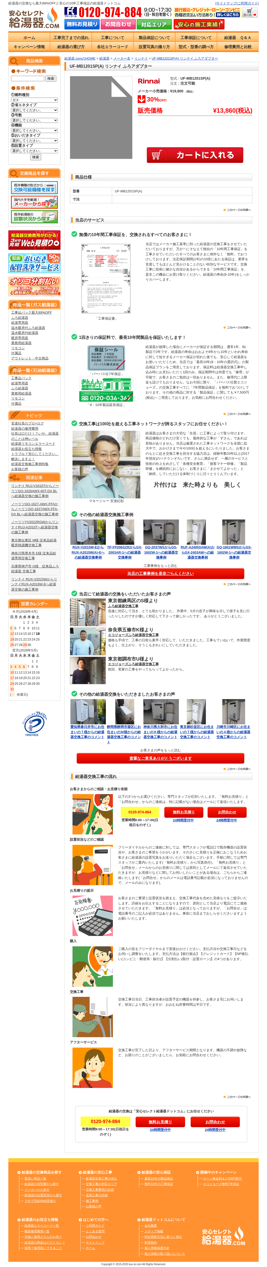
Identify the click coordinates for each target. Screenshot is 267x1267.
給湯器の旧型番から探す (42, 1184)
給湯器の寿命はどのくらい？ (45, 1242)
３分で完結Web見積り (40, 1201)
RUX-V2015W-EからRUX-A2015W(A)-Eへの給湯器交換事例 (88, 552)
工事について (112, 37)
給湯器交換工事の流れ (101, 1178)
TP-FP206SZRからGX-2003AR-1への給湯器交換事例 (124, 552)
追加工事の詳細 (97, 1195)
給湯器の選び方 (71, 47)
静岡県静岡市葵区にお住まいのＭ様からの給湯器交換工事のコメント (124, 732)
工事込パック (21, 378)
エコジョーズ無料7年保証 (221, 1184)
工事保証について (196, 37)
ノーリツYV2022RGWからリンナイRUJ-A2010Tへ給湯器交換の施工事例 (35, 527)
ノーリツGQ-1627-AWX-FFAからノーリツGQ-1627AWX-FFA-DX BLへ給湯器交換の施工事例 (34, 509)
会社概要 (150, 1225)
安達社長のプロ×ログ (27, 423)
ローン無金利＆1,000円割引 (222, 1178)
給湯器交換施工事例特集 (29, 464)
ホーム (29, 37)
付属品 (16, 353)
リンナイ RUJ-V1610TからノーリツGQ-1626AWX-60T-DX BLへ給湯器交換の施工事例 (35, 491)
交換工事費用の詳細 (100, 1190)
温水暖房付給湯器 (24, 333)
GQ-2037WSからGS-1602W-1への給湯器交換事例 (161, 552)
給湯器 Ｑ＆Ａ (237, 37)
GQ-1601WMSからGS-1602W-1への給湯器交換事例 (234, 552)
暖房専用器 (19, 338)
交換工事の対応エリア (101, 1184)
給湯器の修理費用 (24, 428)
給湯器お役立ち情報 (26, 449)
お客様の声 (19, 469)
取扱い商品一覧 (35, 1178)
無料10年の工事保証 (158, 1184)
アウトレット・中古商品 (29, 358)
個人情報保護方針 (156, 1248)
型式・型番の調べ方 (196, 47)
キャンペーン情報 (29, 47)
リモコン (18, 348)
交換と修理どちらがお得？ (43, 1237)
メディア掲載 (153, 1231)
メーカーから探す (37, 1190)
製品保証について (154, 37)
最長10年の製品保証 (158, 1178)
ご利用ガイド (248, 3)
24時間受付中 (183, 820)
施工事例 (92, 1201)
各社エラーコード (112, 47)
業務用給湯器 (21, 343)
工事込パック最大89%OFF (31, 312)
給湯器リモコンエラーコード (33, 444)
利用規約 (150, 1242)
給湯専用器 (19, 323)
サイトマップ (226, 3)
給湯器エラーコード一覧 (42, 1225)
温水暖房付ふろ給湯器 (28, 328)
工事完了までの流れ (71, 37)
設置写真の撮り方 (154, 47)
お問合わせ (93, 1237)
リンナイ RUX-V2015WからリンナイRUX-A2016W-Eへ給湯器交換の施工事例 (34, 584)
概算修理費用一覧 (37, 1231)
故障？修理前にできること (43, 1248)
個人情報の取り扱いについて (164, 1254)
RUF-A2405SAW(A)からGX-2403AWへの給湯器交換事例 (198, 552)
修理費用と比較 (238, 47)
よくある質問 (95, 1231)
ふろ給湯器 (19, 318)
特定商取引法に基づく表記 (163, 1237)
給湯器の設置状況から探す (43, 1195)
